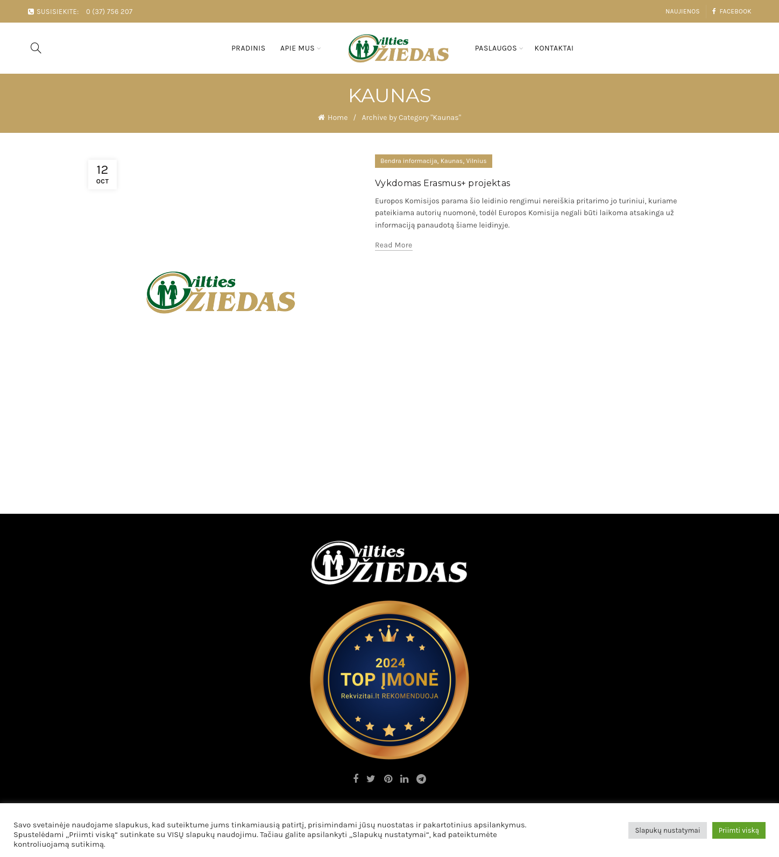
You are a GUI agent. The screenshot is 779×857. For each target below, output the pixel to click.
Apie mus (297, 48)
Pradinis (248, 48)
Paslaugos (496, 48)
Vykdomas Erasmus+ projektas (442, 183)
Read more (394, 245)
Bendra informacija (408, 161)
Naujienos (682, 11)
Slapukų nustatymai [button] (667, 830)
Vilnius (476, 161)
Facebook (732, 11)
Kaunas (452, 161)
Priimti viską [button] (739, 830)
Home (338, 117)
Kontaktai (553, 48)
